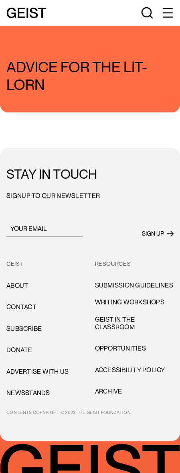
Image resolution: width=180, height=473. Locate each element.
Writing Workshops (129, 302)
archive (108, 391)
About (17, 285)
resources (113, 264)
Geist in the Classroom (115, 323)
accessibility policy (130, 370)
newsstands (28, 393)
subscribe (24, 328)
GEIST (15, 264)
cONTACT (21, 307)
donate (19, 350)
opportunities (120, 348)
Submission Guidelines (134, 285)
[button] (167, 12)
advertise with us (37, 371)
